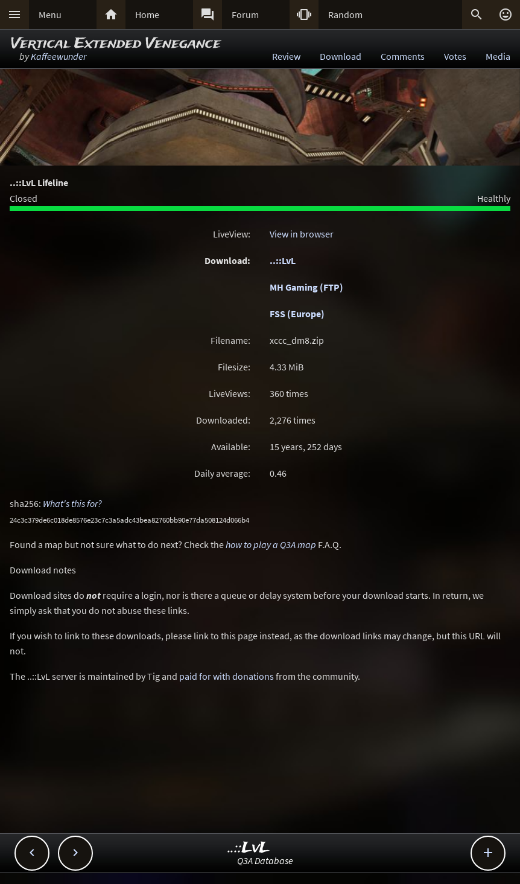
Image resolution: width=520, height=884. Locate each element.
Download (340, 56)
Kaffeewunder (58, 56)
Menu (50, 14)
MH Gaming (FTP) (306, 287)
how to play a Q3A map (271, 544)
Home (147, 14)
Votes (455, 56)
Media (498, 56)
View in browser (302, 234)
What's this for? (72, 503)
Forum (245, 14)
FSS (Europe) (297, 314)
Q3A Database (265, 860)
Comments (403, 56)
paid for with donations (226, 676)
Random (345, 14)
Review (286, 56)
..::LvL (283, 260)
